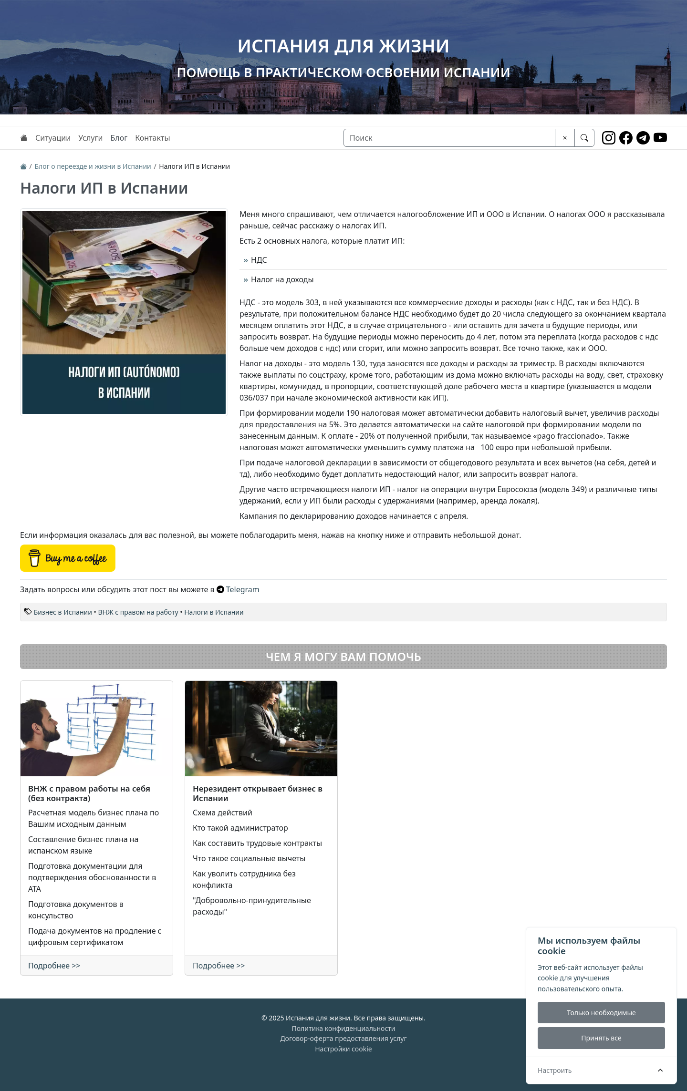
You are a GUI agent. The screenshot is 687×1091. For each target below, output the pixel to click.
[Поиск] (449, 138)
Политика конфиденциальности (343, 1028)
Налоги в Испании (213, 612)
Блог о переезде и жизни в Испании (92, 166)
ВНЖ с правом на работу (138, 612)
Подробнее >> (54, 965)
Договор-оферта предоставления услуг (343, 1038)
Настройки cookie (343, 1048)
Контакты (152, 138)
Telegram (238, 589)
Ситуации (53, 138)
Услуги (90, 138)
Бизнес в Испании (63, 612)
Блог (118, 138)
